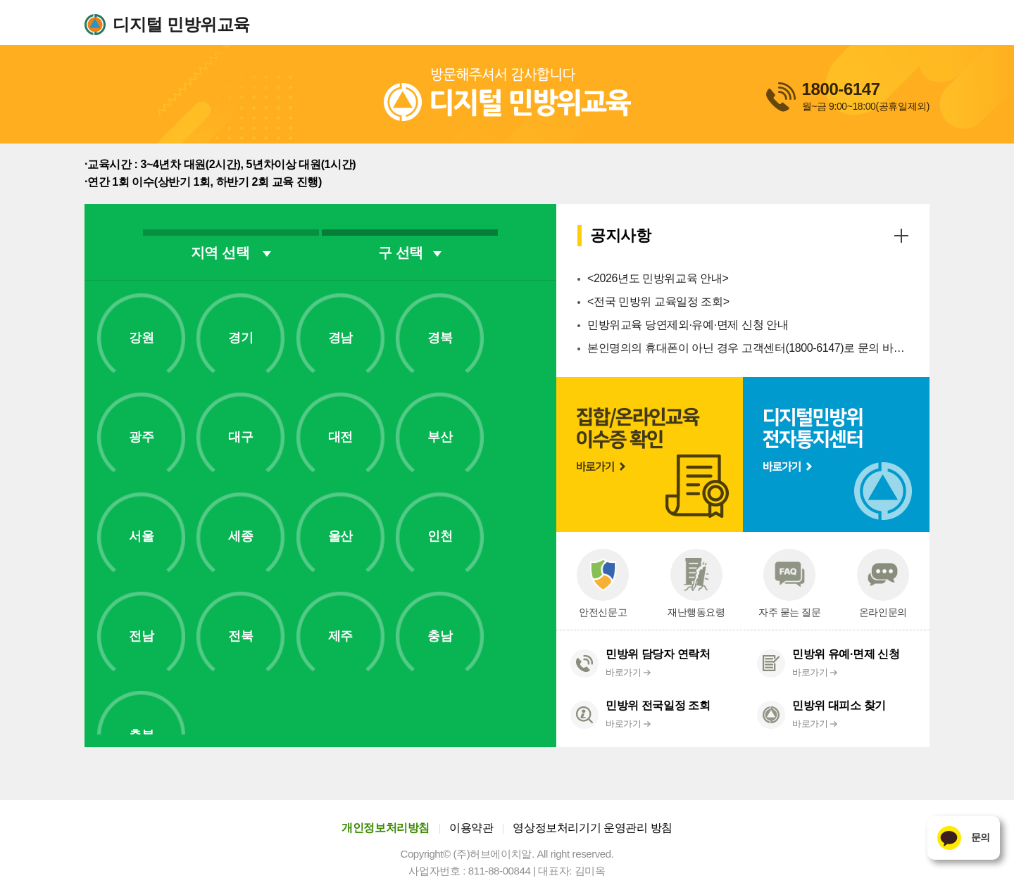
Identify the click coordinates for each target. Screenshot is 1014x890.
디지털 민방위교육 (181, 24)
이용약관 (471, 828)
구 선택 (410, 252)
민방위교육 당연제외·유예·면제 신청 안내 (687, 325)
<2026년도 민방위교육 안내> (657, 278)
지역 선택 (231, 252)
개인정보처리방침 (386, 828)
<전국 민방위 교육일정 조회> (658, 301)
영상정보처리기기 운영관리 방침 (592, 828)
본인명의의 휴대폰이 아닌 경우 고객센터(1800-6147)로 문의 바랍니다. (747, 348)
